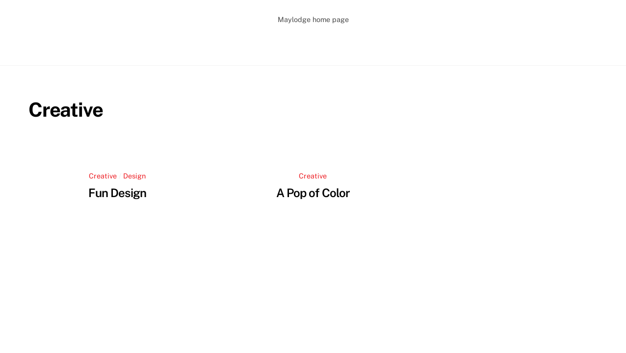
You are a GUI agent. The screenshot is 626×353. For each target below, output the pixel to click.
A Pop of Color (313, 193)
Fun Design (117, 193)
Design (134, 176)
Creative (103, 176)
